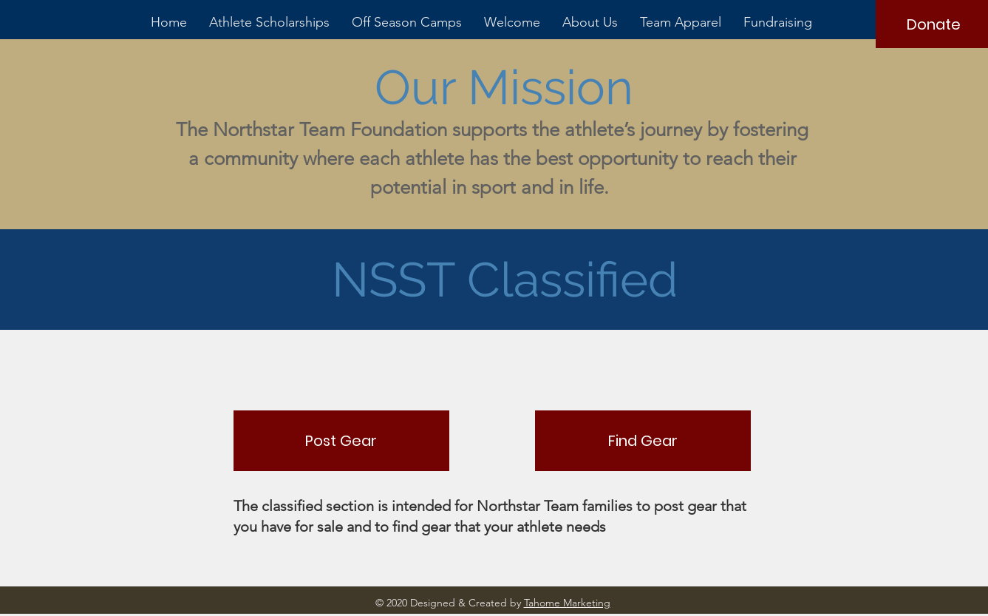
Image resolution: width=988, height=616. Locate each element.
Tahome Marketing (567, 602)
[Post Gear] (341, 440)
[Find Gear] (643, 440)
